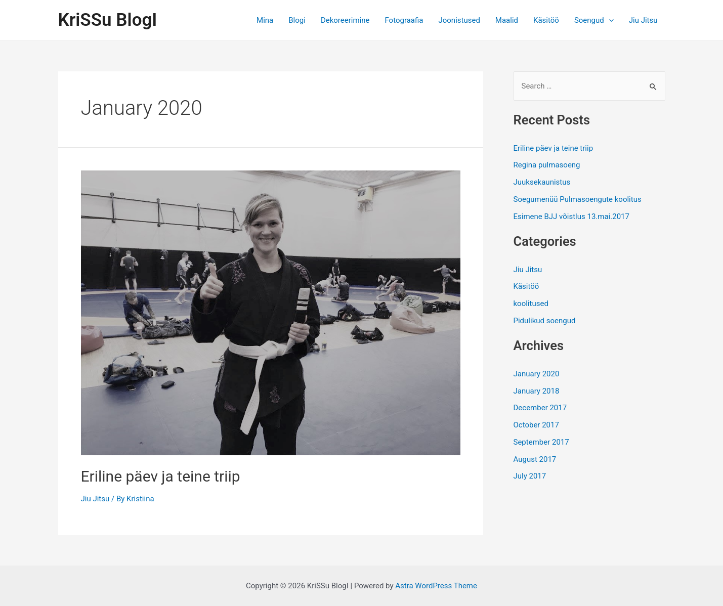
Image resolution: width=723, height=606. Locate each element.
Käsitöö (546, 20)
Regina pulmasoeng (547, 164)
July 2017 (530, 476)
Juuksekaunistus (542, 182)
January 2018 (537, 391)
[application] (609, 20)
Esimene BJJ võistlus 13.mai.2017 (571, 216)
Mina (265, 20)
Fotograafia (404, 20)
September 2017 (541, 442)
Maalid (506, 20)
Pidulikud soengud (545, 320)
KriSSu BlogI (107, 20)
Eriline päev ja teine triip (160, 476)
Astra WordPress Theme (436, 585)
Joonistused (459, 20)
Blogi (297, 20)
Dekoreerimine (345, 20)
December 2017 (540, 407)
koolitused (531, 303)
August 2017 (535, 459)
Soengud (594, 20)
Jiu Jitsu (643, 20)
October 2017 (536, 424)
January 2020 (537, 373)
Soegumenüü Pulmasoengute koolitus (578, 199)
